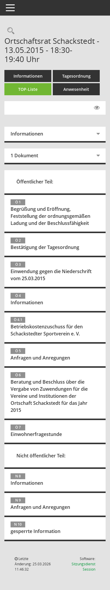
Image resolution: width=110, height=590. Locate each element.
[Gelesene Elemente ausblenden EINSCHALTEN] (96, 108)
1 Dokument (24, 155)
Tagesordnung (76, 76)
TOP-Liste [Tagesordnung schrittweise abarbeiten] (28, 89)
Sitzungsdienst (83, 566)
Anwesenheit (76, 89)
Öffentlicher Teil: (34, 181)
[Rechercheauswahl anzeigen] (9, 31)
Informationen (28, 76)
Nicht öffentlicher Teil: (40, 455)
